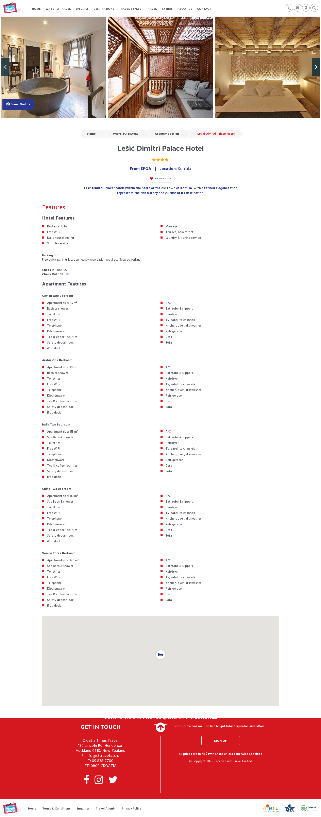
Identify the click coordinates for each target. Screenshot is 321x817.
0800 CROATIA (104, 766)
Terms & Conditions (56, 808)
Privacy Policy (131, 808)
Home (91, 134)
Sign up (220, 741)
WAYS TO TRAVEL (125, 134)
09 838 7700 (102, 761)
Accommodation (167, 134)
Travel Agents (106, 808)
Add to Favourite (160, 179)
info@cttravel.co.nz (102, 756)
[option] (53, 67)
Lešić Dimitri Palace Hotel (216, 134)
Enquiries (83, 808)
